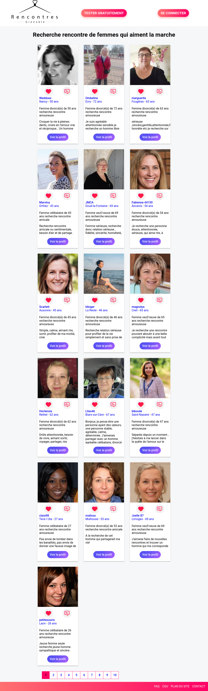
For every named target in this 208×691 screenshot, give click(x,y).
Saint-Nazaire (140, 414)
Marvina (44, 202)
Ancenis (137, 206)
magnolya (138, 307)
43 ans (54, 206)
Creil (135, 310)
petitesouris (47, 620)
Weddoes (45, 98)
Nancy (43, 101)
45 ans (57, 310)
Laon (42, 623)
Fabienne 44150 (142, 202)
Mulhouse (91, 519)
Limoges (137, 519)
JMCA (89, 202)
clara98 (44, 515)
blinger (89, 307)
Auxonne (44, 310)
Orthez (43, 206)
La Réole (91, 310)
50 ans (54, 101)
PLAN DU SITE (180, 686)
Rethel (43, 414)
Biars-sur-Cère (94, 414)
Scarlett (44, 307)
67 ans (110, 414)
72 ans (97, 101)
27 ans (58, 519)
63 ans (150, 101)
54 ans (148, 206)
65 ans (144, 310)
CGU (165, 686)
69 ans (114, 206)
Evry (88, 101)
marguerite (139, 98)
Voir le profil (58, 137)
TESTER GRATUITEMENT (104, 13)
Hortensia (45, 411)
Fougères (138, 101)
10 (115, 675)
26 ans (52, 623)
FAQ (157, 686)
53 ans (105, 519)
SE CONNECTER (173, 13)
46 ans (103, 310)
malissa (90, 515)
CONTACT (198, 686)
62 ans (54, 414)
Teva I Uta (45, 519)
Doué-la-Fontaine (96, 206)
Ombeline (91, 98)
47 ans (155, 414)
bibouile (137, 411)
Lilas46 (90, 411)
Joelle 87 (138, 515)
